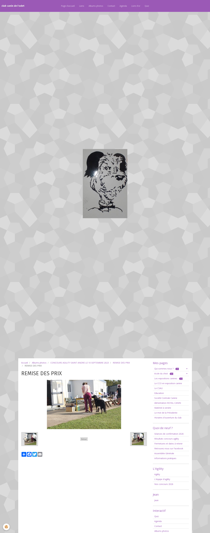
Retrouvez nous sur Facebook (168, 448)
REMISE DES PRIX (121, 362)
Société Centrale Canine (165, 398)
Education (159, 393)
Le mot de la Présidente (165, 412)
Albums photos (96, 5)
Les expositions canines (168, 378)
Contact (111, 5)
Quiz (147, 5)
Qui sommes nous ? (166, 368)
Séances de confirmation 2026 (169, 433)
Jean (156, 500)
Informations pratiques (165, 458)
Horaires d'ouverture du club (168, 417)
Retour (84, 439)
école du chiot (163, 373)
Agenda (123, 5)
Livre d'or (135, 5)
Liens (81, 5)
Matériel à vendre (162, 407)
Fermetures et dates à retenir (168, 443)
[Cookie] (6, 527)
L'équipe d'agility (162, 479)
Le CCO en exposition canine (168, 383)
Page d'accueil (68, 5)
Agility (157, 474)
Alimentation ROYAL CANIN (167, 402)
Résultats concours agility (166, 438)
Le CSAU (158, 388)
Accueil (24, 362)
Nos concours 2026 (163, 484)
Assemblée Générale (164, 453)
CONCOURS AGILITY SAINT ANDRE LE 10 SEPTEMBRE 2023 (79, 362)
